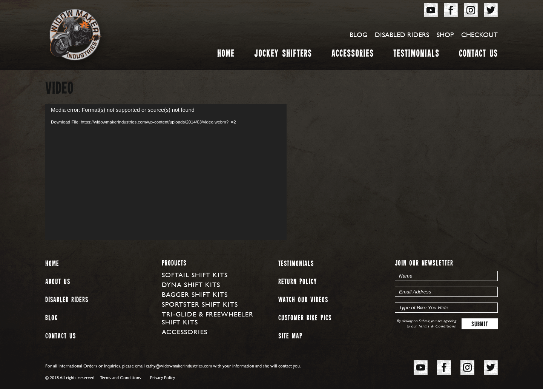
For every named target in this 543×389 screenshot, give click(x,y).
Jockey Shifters (283, 55)
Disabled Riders (402, 35)
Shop (445, 35)
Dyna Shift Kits (191, 285)
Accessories (352, 55)
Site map (290, 336)
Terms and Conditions (120, 377)
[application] (166, 172)
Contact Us (478, 55)
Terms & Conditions (437, 326)
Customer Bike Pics (304, 318)
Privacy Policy (162, 377)
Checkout (479, 35)
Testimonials (416, 55)
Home (226, 55)
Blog (358, 35)
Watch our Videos (303, 300)
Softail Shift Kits (195, 275)
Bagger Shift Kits (195, 294)
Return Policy (297, 282)
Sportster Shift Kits (200, 304)
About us (57, 282)
